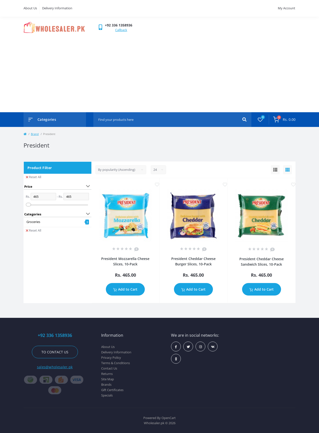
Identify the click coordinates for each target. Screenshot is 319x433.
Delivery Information (57, 8)
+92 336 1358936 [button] (55, 335)
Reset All (33, 177)
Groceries (33, 222)
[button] (119, 25)
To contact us (54, 352)
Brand (35, 134)
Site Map (107, 379)
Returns (107, 373)
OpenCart (168, 418)
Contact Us (109, 368)
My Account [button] (286, 8)
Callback (121, 30)
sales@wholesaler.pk (55, 367)
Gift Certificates (112, 390)
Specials (107, 395)
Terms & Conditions (115, 363)
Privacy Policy (111, 357)
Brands (106, 384)
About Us (30, 8)
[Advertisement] (159, 70)
